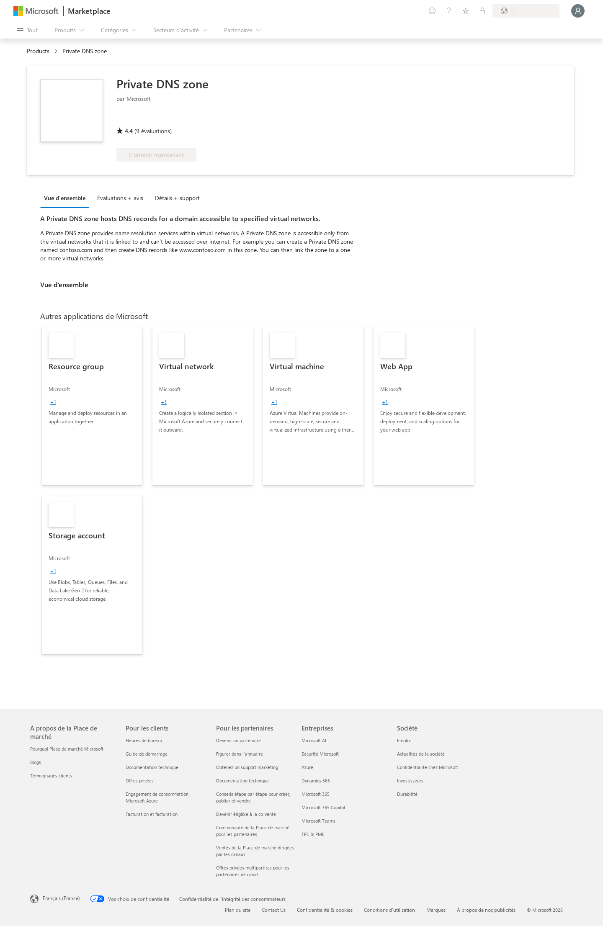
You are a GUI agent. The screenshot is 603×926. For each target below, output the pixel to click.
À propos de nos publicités (486, 909)
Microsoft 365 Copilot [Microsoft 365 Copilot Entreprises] (323, 807)
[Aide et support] (449, 11)
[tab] (66, 197)
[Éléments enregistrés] (465, 11)
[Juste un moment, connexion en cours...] (578, 11)
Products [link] (38, 51)
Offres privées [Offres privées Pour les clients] (140, 780)
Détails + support (177, 198)
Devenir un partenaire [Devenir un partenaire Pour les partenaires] (238, 740)
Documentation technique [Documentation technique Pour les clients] (152, 767)
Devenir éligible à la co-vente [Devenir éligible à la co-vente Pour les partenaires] (246, 814)
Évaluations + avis (120, 198)
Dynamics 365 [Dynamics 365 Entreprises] (316, 780)
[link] (92, 405)
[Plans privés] (482, 11)
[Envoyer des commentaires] (432, 11)
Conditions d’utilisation (389, 909)
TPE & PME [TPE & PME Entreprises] (313, 834)
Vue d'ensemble (64, 198)
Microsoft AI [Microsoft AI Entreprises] (314, 740)
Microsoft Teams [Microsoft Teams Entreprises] (318, 821)
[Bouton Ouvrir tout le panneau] (27, 30)
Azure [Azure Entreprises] (307, 767)
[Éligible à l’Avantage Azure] (150, 119)
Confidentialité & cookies (325, 909)
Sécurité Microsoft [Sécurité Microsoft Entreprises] (320, 754)
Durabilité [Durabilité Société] (407, 794)
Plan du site (237, 909)
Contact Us (274, 909)
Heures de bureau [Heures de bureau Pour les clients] (144, 740)
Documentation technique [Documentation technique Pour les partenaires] (242, 780)
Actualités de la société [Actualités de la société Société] (421, 754)
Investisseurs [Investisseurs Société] (410, 780)
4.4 (129, 131)
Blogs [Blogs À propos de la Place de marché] (35, 762)
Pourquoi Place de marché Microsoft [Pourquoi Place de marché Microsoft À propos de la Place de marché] (66, 749)
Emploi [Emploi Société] (404, 740)
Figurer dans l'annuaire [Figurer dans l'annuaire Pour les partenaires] (239, 754)
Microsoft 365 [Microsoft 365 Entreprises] (316, 794)
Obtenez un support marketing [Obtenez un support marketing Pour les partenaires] (247, 767)
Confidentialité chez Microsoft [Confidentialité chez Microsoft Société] (427, 767)
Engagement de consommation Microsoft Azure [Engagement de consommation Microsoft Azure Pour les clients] (157, 797)
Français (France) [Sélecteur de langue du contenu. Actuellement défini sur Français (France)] (61, 898)
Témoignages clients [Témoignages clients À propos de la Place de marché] (51, 775)
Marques (436, 909)
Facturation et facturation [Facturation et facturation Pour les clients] (152, 814)
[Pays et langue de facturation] (525, 11)
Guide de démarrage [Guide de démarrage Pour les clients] (147, 754)
